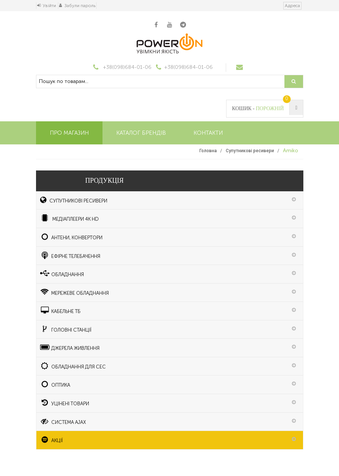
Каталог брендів (141, 133)
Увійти (49, 5)
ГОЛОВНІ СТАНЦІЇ (66, 329)
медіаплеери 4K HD (69, 218)
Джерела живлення (70, 347)
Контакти (208, 133)
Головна (208, 150)
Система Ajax (63, 421)
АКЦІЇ (51, 439)
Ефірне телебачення (70, 255)
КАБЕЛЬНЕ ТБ (60, 310)
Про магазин (69, 133)
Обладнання (62, 273)
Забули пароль (79, 5)
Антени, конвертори (71, 236)
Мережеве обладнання (74, 292)
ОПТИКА (55, 384)
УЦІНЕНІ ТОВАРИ (64, 402)
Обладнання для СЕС (73, 366)
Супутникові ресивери (250, 150)
